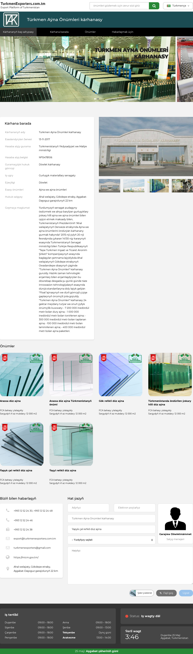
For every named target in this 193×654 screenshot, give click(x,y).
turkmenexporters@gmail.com (32, 547)
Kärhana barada (59, 32)
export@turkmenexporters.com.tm (35, 538)
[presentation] (90, 593)
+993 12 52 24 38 (23, 529)
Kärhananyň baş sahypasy (18, 32)
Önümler (90, 32)
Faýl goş (166, 593)
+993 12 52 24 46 (23, 520)
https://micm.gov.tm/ (26, 557)
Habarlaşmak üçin (122, 32)
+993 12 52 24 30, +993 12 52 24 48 (33, 510)
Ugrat (186, 593)
